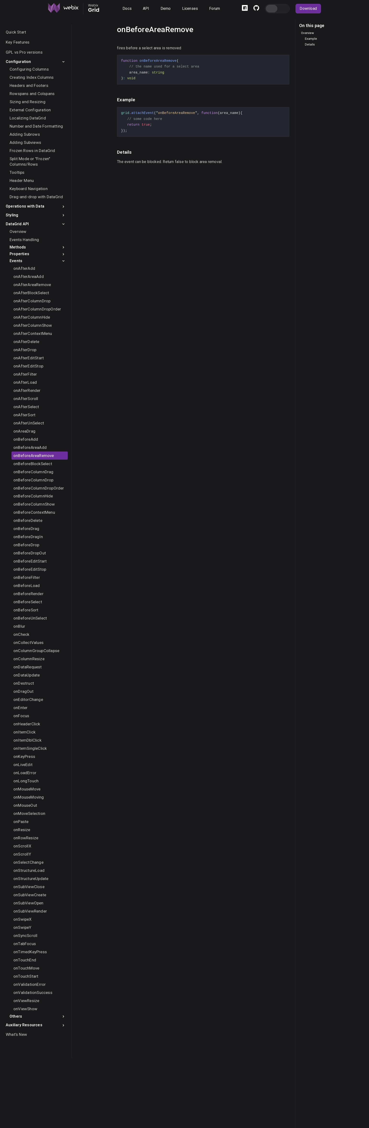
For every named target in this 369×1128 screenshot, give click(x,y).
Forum (214, 8)
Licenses (190, 8)
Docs (127, 8)
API (146, 8)
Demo (166, 8)
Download (308, 8)
